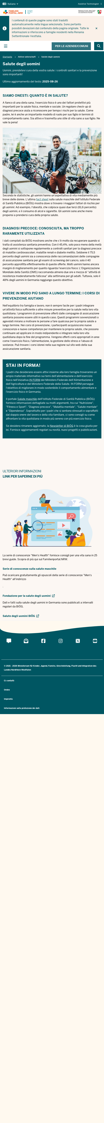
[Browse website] (98, 46)
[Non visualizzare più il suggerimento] (96, 28)
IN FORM (34, 380)
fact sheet (42, 199)
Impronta (8, 699)
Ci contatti (9, 680)
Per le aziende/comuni (71, 46)
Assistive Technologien (89, 4)
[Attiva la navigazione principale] (5, 46)
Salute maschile (27, 399)
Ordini (7, 690)
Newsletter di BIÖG (61, 426)
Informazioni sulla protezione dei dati (22, 708)
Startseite (7, 57)
